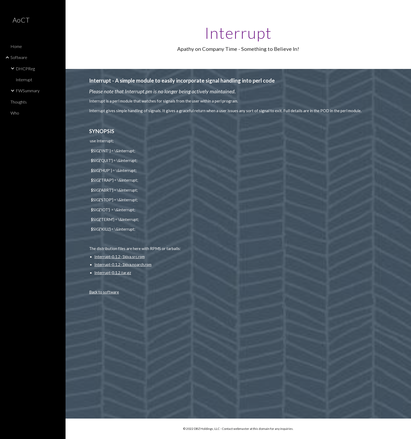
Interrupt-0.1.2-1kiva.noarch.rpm (123, 264)
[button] (404, 7)
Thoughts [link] (18, 101)
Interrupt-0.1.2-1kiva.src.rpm (119, 256)
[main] (238, 38)
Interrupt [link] (24, 79)
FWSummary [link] (28, 90)
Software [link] (18, 57)
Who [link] (14, 112)
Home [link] (16, 46)
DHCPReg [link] (25, 68)
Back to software (104, 292)
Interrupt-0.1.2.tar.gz (112, 272)
